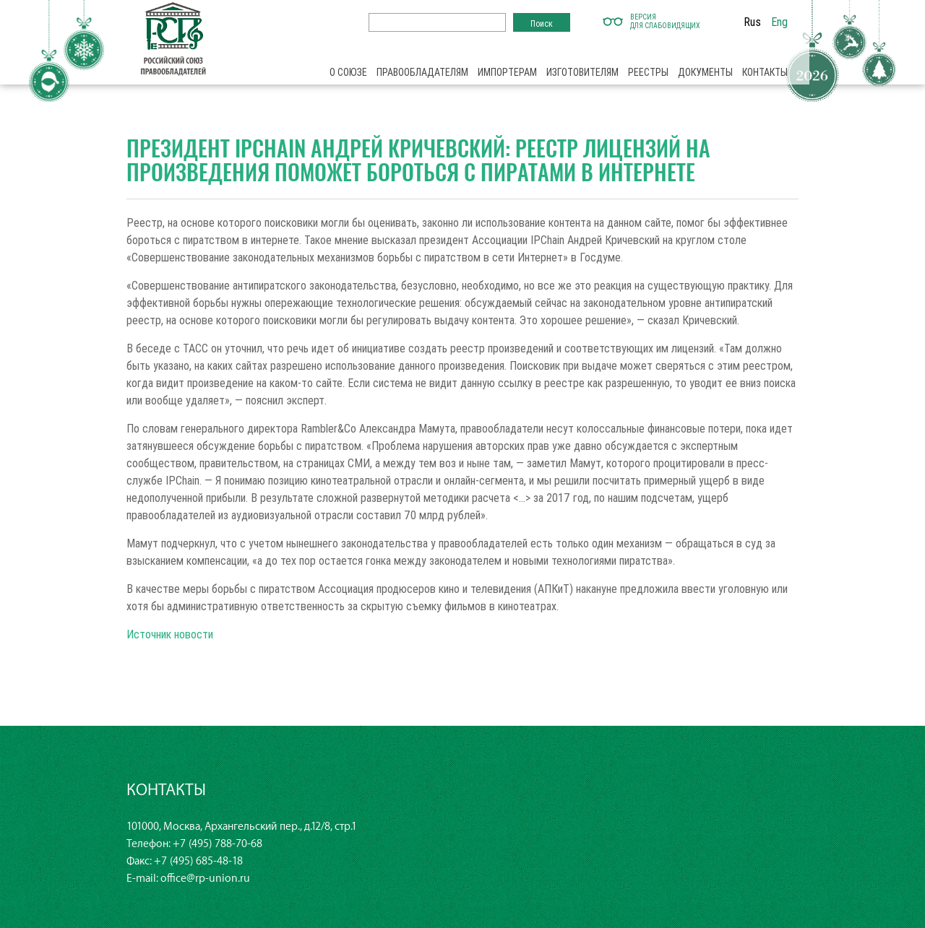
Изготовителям (582, 72)
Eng (779, 21)
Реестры (648, 72)
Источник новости (169, 634)
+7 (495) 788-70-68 (217, 844)
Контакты (765, 72)
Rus (752, 21)
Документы (705, 72)
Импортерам (507, 72)
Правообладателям (422, 72)
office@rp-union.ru (205, 878)
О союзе (348, 72)
